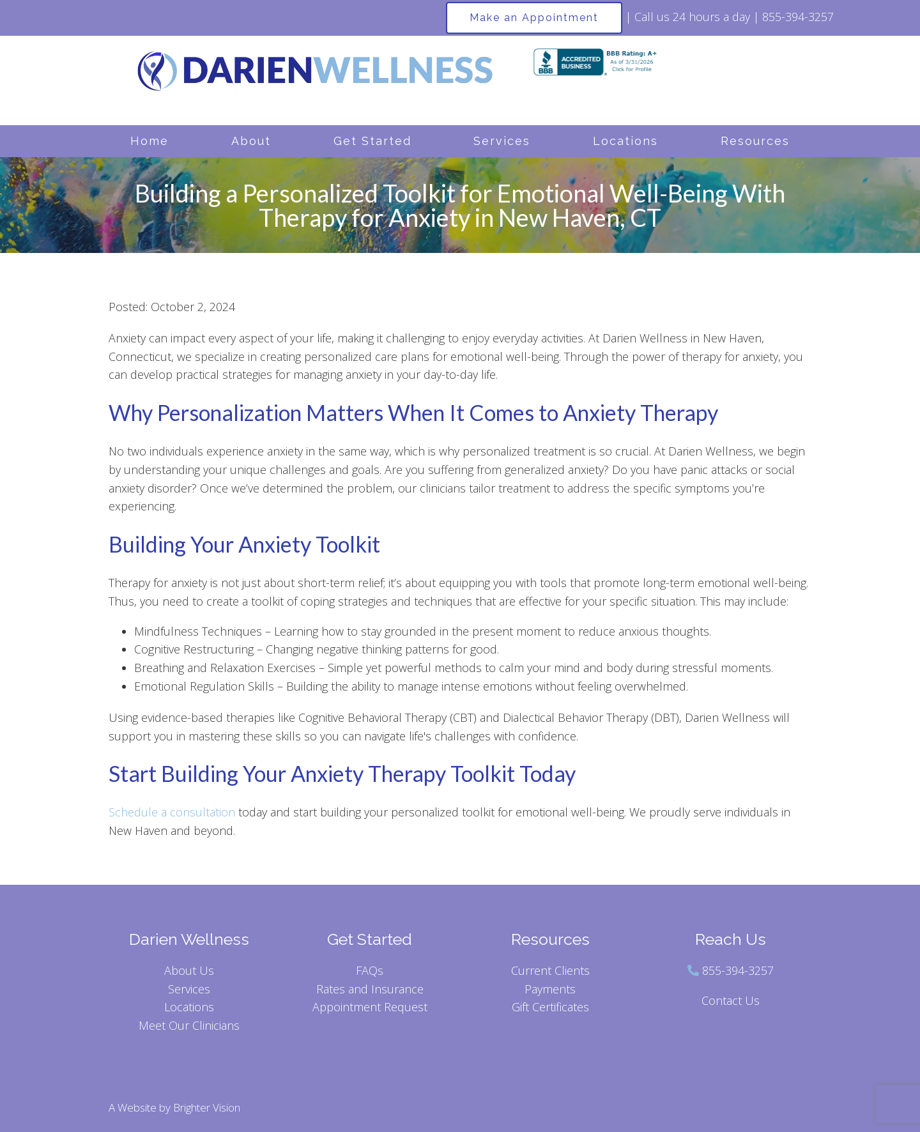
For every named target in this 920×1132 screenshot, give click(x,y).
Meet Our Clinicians (189, 1025)
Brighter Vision (206, 1107)
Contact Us (731, 1000)
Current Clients (550, 970)
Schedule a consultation (172, 812)
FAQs (369, 970)
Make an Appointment (534, 17)
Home (149, 141)
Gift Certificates (550, 1006)
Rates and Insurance (370, 989)
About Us (189, 970)
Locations (625, 141)
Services (501, 141)
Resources (755, 141)
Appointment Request (369, 1006)
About (251, 141)
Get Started (372, 141)
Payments (550, 989)
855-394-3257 (738, 970)
